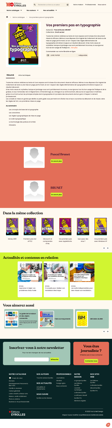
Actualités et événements (41, 391)
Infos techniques (24, 75)
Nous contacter (62, 387)
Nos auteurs (31, 10)
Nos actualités (48, 10)
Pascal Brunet (59, 30)
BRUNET (68, 30)
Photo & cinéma (15, 402)
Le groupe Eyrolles (78, 382)
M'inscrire (54, 359)
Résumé (10, 75)
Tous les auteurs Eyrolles (43, 379)
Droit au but (59, 32)
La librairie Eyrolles (78, 398)
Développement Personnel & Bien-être (19, 385)
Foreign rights (62, 384)
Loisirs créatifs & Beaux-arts (19, 396)
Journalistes (61, 378)
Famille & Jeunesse (16, 389)
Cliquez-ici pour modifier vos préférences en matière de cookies (82, 424)
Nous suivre (102, 5)
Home (7, 17)
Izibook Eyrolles (96, 391)
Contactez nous (91, 361)
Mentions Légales (81, 411)
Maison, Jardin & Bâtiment (18, 399)
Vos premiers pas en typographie (41, 17)
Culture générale (15, 392)
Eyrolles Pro (79, 408)
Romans (12, 381)
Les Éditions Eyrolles (79, 387)
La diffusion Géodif (79, 403)
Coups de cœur (16, 378)
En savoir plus (56, 161)
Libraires (60, 381)
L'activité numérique (79, 392)
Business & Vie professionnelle (20, 405)
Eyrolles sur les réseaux (42, 403)
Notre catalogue (13, 10)
